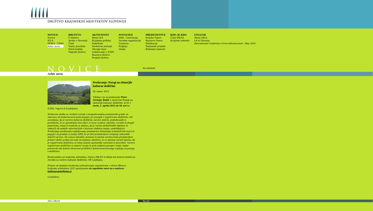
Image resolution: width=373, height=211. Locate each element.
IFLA (50, 40)
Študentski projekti (155, 46)
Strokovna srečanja (102, 46)
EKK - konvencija (128, 37)
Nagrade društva (76, 51)
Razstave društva (101, 54)
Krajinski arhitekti (179, 40)
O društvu (73, 37)
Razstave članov (154, 40)
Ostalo (122, 49)
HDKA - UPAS (56, 43)
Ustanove (124, 43)
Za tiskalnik (149, 68)
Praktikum (97, 43)
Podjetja (123, 46)
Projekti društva (100, 57)
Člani (71, 43)
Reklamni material (155, 49)
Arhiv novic (54, 46)
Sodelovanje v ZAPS (103, 51)
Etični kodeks (75, 49)
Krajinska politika (101, 40)
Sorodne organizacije (130, 40)
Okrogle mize (99, 49)
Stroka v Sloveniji (77, 40)
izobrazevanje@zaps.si (60, 171)
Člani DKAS (177, 37)
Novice (51, 37)
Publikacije (151, 43)
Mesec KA (97, 37)
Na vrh (146, 201)
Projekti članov (154, 37)
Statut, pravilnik (76, 46)
